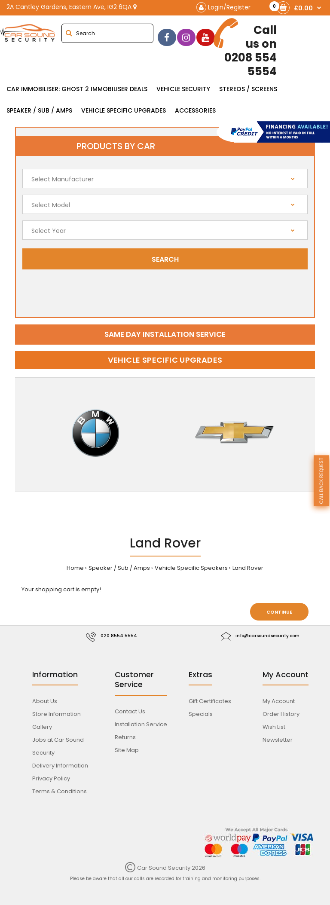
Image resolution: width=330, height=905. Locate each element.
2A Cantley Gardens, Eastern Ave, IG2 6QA (71, 7)
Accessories (195, 110)
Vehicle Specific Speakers (191, 568)
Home (75, 568)
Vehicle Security (183, 89)
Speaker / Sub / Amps (39, 110)
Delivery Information (60, 765)
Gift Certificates (210, 701)
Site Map (127, 750)
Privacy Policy (51, 778)
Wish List (274, 727)
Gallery (42, 727)
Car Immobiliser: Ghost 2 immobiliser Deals (76, 89)
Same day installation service (165, 334)
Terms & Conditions (59, 791)
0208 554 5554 (246, 48)
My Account (279, 701)
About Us (44, 701)
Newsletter (278, 740)
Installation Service (141, 724)
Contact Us (130, 711)
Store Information (56, 714)
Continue (279, 611)
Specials (201, 714)
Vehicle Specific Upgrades (123, 110)
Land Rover (247, 568)
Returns (125, 737)
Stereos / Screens (248, 89)
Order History (281, 714)
